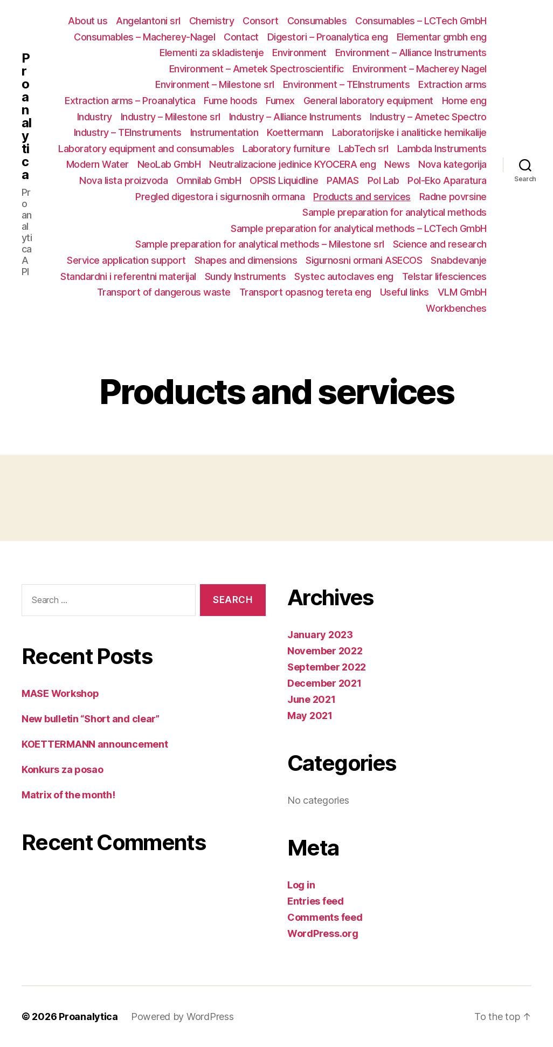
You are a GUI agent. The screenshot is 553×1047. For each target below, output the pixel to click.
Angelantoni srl (148, 20)
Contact (241, 37)
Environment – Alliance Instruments (411, 52)
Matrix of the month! (68, 794)
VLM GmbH (462, 292)
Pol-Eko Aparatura (447, 180)
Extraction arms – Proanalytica (130, 100)
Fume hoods (230, 100)
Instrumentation (224, 132)
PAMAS (343, 180)
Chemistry (211, 20)
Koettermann (295, 132)
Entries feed (315, 901)
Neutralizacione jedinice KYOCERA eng (292, 164)
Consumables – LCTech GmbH (421, 20)
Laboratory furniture (286, 148)
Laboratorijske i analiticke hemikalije (409, 132)
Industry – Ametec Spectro (428, 116)
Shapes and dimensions (246, 260)
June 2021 (311, 699)
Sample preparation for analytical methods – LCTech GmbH (359, 228)
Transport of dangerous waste (164, 292)
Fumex (280, 100)
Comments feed (325, 917)
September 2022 (326, 667)
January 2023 (320, 634)
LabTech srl (363, 148)
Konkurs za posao (62, 769)
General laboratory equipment (368, 100)
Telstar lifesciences (444, 276)
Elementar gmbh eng (442, 37)
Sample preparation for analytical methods (394, 212)
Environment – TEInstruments (346, 84)
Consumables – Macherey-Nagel (144, 37)
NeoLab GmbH (169, 164)
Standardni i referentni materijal (128, 276)
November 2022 (325, 650)
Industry (94, 116)
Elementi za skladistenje (212, 52)
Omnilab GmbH (208, 180)
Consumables (317, 20)
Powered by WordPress (182, 1016)
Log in (301, 885)
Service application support (126, 260)
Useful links (404, 292)
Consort (261, 20)
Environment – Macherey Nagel (419, 68)
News (397, 164)
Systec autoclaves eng (343, 276)
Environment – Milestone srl (214, 84)
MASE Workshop (60, 693)
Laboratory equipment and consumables (146, 148)
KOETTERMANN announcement (95, 744)
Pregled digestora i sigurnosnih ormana (220, 196)
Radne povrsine (453, 196)
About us (87, 20)
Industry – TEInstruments (128, 132)
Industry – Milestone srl (170, 116)
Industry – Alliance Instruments (295, 116)
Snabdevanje (459, 260)
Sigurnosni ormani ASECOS (364, 260)
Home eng (464, 100)
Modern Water (97, 164)
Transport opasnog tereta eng (305, 292)
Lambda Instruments (442, 148)
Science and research (440, 244)
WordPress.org (322, 933)
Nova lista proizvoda (123, 180)
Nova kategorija (452, 164)
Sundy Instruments (245, 276)
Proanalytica (26, 116)
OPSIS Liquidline (284, 180)
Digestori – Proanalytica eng (327, 37)
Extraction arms (452, 84)
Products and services (362, 196)
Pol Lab (383, 180)
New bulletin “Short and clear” (91, 718)
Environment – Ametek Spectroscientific (256, 68)
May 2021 (310, 715)
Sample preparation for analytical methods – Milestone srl (259, 244)
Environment (299, 52)
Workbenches (456, 308)
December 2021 (324, 683)
